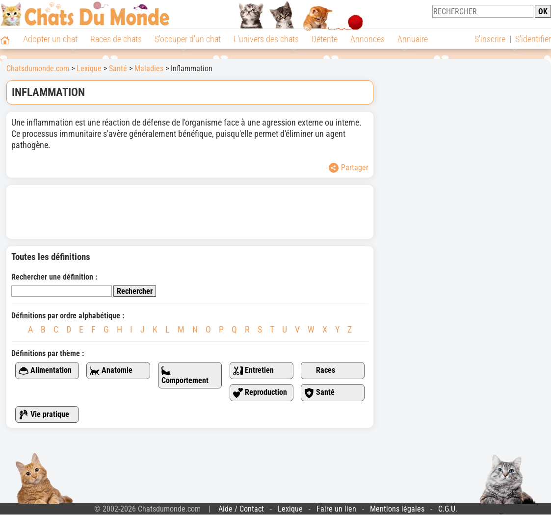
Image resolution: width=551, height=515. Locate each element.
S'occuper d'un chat (188, 39)
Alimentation (45, 370)
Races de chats (116, 39)
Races (319, 370)
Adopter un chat (50, 39)
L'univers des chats (266, 39)
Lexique (290, 509)
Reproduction (260, 392)
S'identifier (533, 39)
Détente (325, 39)
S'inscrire (489, 39)
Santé (319, 392)
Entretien (253, 370)
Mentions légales (397, 509)
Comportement (185, 375)
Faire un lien (336, 509)
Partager (348, 168)
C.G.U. (447, 509)
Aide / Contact (241, 509)
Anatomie (111, 370)
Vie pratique (44, 415)
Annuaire (412, 39)
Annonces (367, 39)
